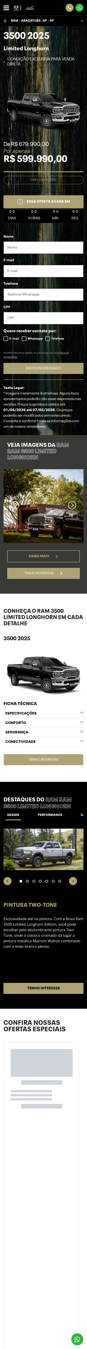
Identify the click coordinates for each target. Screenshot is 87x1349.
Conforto (44, 723)
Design (13, 815)
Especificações (44, 713)
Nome (8, 237)
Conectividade (44, 742)
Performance (50, 815)
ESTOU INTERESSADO (43, 368)
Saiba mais (43, 556)
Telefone (10, 284)
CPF (6, 307)
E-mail (8, 260)
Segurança (44, 732)
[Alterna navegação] (7, 8)
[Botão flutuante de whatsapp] (77, 1339)
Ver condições (43, 180)
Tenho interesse (43, 573)
